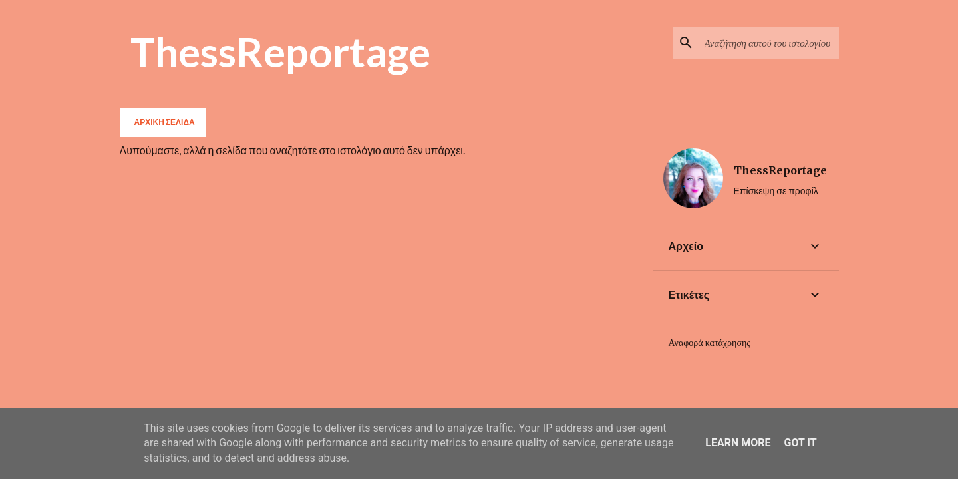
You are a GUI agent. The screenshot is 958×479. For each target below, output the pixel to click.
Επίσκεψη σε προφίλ (776, 190)
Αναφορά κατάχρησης (709, 343)
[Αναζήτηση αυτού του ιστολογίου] (769, 43)
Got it (800, 442)
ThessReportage (280, 51)
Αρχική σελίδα (164, 122)
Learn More (737, 442)
